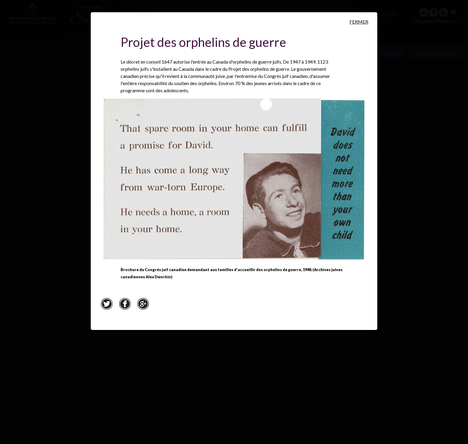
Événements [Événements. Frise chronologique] (436, 52)
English (390, 13)
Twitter (106, 303)
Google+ (143, 303)
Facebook (124, 303)
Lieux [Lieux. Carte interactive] (389, 52)
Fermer (359, 21)
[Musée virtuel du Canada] (436, 15)
